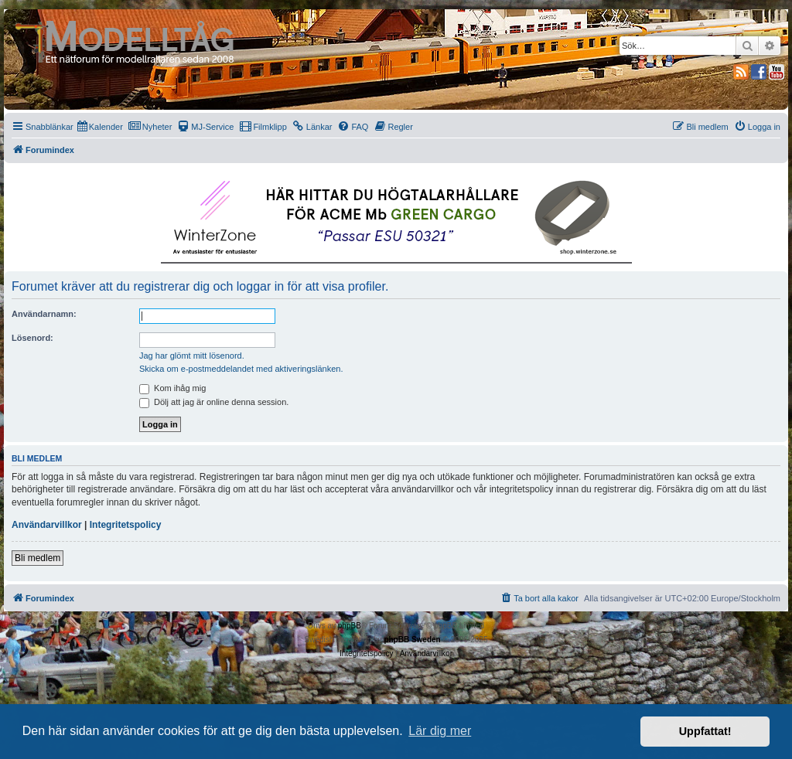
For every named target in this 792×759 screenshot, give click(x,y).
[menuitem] (100, 126)
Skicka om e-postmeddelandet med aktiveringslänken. (241, 368)
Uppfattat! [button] (705, 731)
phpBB (349, 625)
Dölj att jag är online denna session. (213, 402)
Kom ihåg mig (172, 388)
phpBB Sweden (412, 639)
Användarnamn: (44, 313)
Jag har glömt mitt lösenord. (191, 355)
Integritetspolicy (126, 524)
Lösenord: (32, 337)
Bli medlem (37, 558)
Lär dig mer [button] (439, 730)
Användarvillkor (47, 524)
